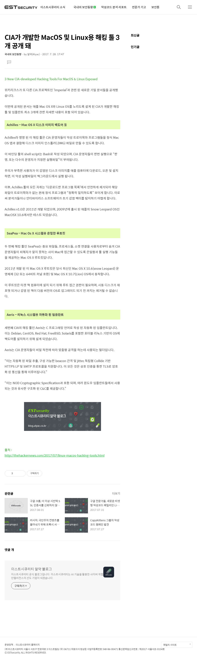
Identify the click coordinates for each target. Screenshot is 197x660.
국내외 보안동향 (84, 7)
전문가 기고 (139, 7)
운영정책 (9, 644)
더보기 (116, 493)
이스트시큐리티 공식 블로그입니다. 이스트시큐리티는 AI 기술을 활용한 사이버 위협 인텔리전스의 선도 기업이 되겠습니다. (57, 576)
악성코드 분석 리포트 (114, 7)
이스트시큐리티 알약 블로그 (31, 569)
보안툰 (155, 7)
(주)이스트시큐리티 (14, 649)
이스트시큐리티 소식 (52, 7)
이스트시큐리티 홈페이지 (28, 644)
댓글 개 (9, 549)
